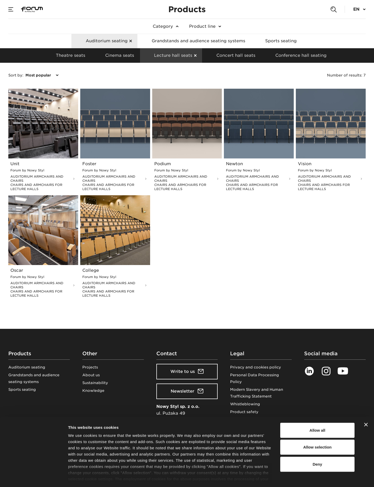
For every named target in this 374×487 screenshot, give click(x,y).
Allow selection (317, 424)
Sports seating (22, 389)
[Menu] (11, 9)
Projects (90, 367)
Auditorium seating (26, 367)
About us (91, 375)
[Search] (333, 9)
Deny (317, 442)
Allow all (317, 408)
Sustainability (95, 383)
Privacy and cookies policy (255, 367)
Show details (273, 477)
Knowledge (93, 390)
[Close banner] (366, 402)
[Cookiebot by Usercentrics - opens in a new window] (33, 477)
